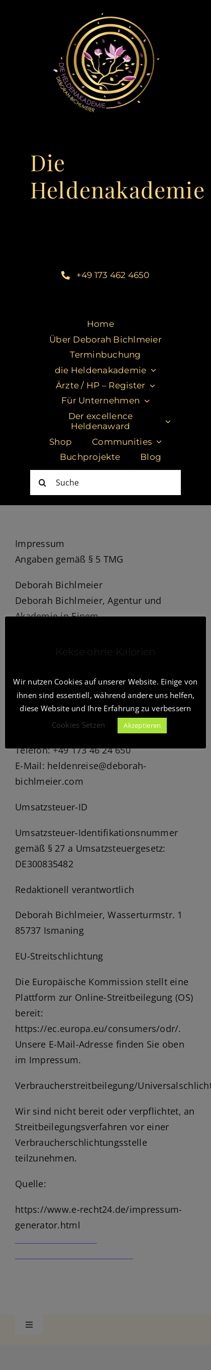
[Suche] (105, 482)
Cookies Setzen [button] (79, 725)
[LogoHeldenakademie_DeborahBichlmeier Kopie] (106, 10)
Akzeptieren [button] (142, 725)
